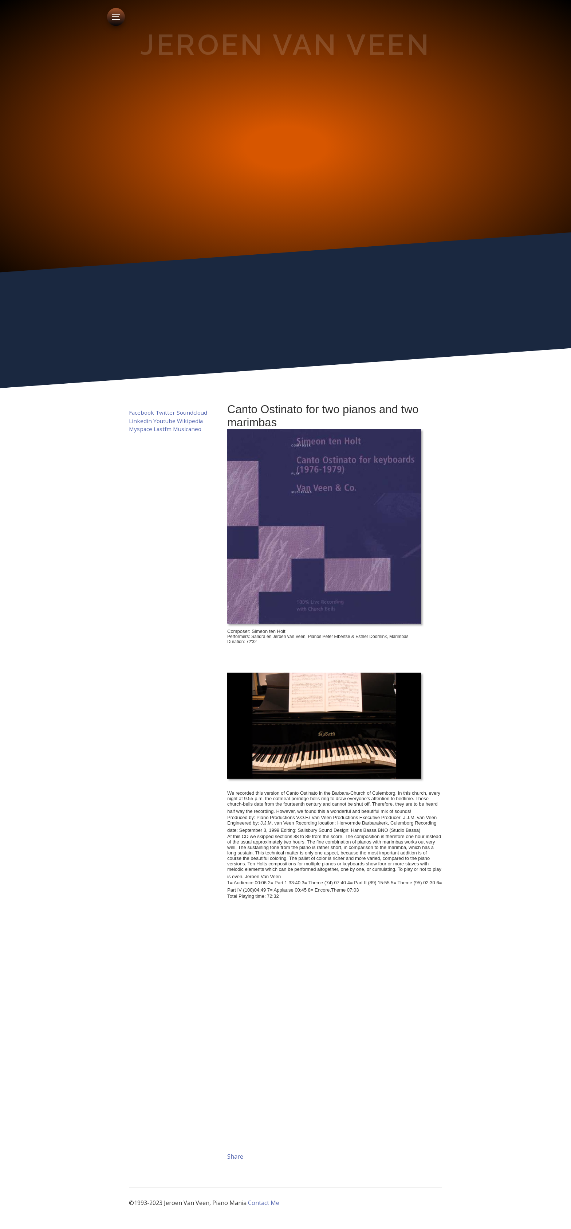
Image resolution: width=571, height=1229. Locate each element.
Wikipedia (190, 420)
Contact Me (263, 1203)
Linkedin (140, 420)
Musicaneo (187, 429)
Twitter (165, 412)
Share (235, 1156)
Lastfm (163, 429)
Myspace (140, 429)
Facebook (141, 412)
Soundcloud (192, 412)
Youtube (164, 420)
